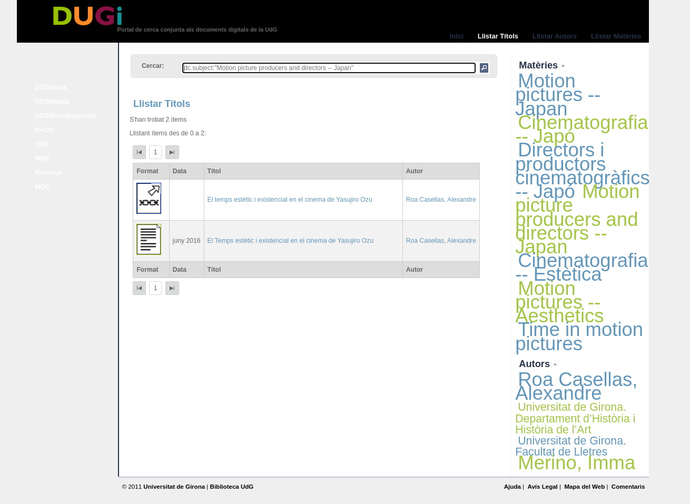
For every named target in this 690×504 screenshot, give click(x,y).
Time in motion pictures (579, 336)
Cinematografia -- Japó (581, 129)
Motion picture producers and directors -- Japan (577, 219)
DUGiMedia (52, 101)
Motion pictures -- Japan (557, 94)
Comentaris (628, 486)
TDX (41, 144)
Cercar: (153, 66)
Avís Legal (542, 486)
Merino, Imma (576, 462)
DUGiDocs (51, 87)
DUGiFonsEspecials (65, 116)
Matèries (539, 65)
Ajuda (512, 486)
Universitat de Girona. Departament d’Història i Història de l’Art (575, 418)
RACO (44, 130)
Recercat (48, 172)
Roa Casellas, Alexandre (441, 199)
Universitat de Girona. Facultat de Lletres (570, 446)
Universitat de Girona (174, 486)
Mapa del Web (584, 486)
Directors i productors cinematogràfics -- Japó (582, 170)
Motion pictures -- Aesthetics (559, 302)
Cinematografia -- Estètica (581, 267)
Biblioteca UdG (232, 486)
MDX (42, 158)
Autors (536, 363)
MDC (42, 187)
